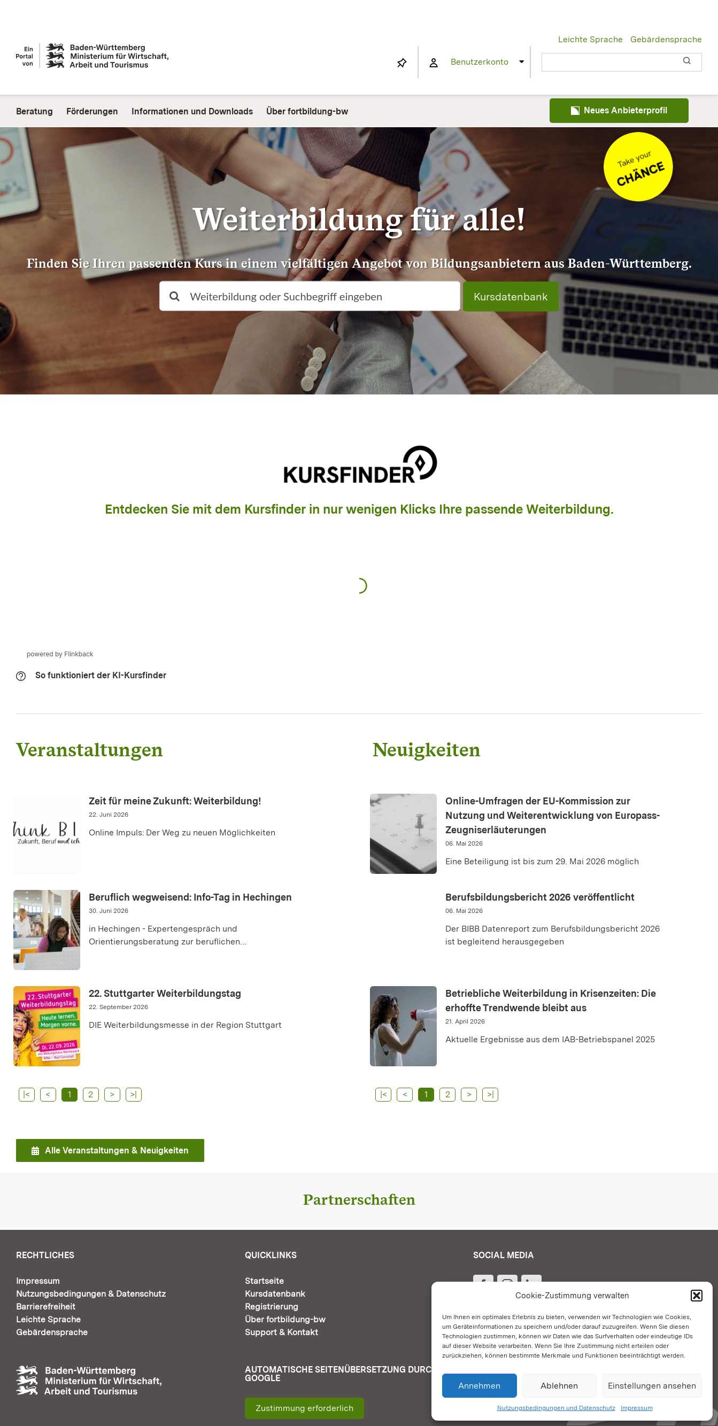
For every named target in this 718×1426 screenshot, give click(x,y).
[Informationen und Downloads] (638, 136)
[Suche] (174, 296)
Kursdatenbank (511, 296)
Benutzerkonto (479, 62)
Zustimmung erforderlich (304, 1408)
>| (133, 1094)
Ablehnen (559, 1386)
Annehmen (479, 1386)
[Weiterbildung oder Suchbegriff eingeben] (309, 296)
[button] (696, 1295)
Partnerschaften (359, 1199)
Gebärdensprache (666, 39)
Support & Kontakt (281, 1332)
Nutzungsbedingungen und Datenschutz (556, 1408)
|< (26, 1094)
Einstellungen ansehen (652, 1386)
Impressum (637, 1408)
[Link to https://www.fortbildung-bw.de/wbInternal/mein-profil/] (433, 63)
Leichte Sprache (590, 39)
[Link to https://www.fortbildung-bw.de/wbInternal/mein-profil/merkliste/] (402, 63)
